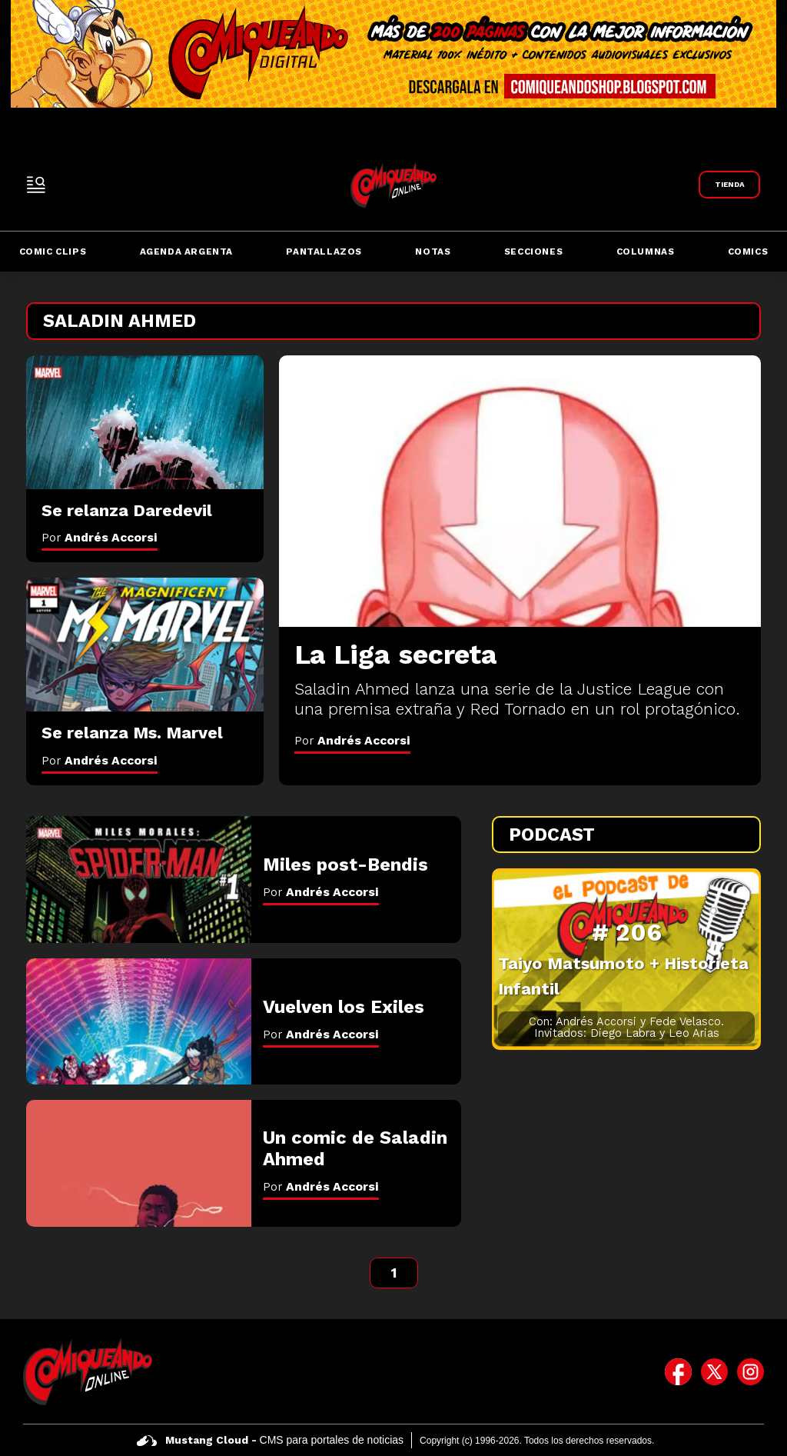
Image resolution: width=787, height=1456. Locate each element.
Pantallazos (324, 251)
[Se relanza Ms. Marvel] (145, 644)
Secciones (533, 251)
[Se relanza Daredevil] (145, 422)
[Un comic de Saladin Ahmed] (138, 1163)
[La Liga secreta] (520, 491)
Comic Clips (53, 251)
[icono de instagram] (750, 1371)
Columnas (645, 251)
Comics (748, 251)
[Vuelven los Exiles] (138, 1021)
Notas (432, 251)
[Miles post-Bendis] (138, 879)
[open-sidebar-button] (36, 184)
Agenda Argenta (186, 251)
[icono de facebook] (678, 1371)
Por (352, 740)
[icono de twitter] (714, 1371)
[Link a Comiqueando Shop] (729, 184)
